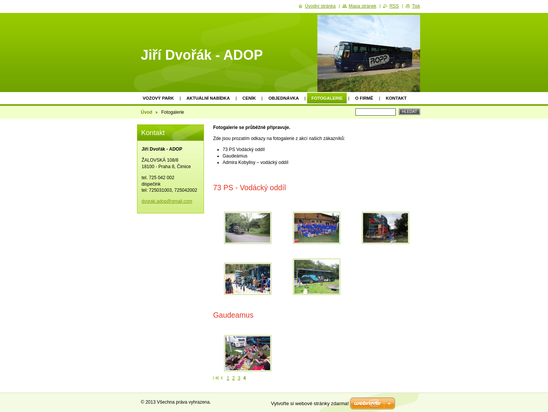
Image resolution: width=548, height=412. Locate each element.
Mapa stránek (362, 6)
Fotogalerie (326, 98)
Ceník (249, 98)
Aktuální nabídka (208, 98)
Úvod (146, 112)
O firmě (364, 98)
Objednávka (283, 98)
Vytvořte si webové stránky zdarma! (310, 403)
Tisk (416, 6)
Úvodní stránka (320, 6)
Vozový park (158, 98)
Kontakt (396, 98)
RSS (394, 6)
